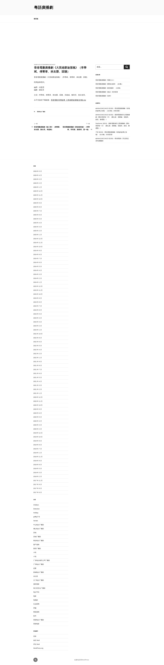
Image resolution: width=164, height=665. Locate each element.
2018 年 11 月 (37, 457)
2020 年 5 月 (37, 417)
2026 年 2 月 (37, 183)
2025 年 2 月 (37, 231)
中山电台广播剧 (38, 525)
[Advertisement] (82, 38)
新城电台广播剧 (38, 572)
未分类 (35, 576)
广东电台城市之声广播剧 (41, 560)
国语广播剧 (37, 548)
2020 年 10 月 (37, 405)
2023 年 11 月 (37, 290)
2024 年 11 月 (37, 242)
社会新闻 (36, 604)
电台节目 (36, 592)
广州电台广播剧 (38, 564)
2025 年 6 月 (37, 215)
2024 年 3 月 (37, 274)
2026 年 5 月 (37, 171)
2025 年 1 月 (37, 234)
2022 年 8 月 (37, 338)
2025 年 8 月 (37, 207)
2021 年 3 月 (37, 385)
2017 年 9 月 (37, 484)
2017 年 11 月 (37, 480)
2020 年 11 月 (37, 401)
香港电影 (36, 624)
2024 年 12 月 (37, 239)
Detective (36, 509)
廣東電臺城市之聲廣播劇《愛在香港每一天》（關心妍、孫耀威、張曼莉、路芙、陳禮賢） (112, 117)
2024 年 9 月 (37, 250)
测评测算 (36, 584)
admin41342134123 (49, 64)
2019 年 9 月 (37, 441)
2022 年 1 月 (37, 357)
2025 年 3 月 (37, 227)
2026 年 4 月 (37, 175)
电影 (34, 596)
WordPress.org (38, 648)
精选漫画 (36, 612)
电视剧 (35, 600)
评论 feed (36, 644)
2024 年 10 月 (37, 246)
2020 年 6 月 (37, 413)
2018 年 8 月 (37, 464)
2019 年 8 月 (37, 445)
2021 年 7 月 (37, 369)
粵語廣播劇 (43, 7)
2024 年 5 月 (37, 266)
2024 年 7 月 (37, 258)
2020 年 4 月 (37, 421)
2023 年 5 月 (37, 314)
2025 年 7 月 (37, 211)
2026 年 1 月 (37, 187)
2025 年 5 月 (37, 219)
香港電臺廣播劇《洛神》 (103, 96)
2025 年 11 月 (37, 195)
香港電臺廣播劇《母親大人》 (105, 80)
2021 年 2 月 (37, 389)
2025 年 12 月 (37, 191)
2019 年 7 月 (37, 449)
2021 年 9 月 (37, 361)
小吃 (34, 552)
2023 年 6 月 (37, 310)
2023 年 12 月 (37, 286)
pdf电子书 (36, 517)
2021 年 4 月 (37, 381)
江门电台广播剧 (38, 580)
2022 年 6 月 (37, 342)
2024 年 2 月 (37, 278)
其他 (34, 532)
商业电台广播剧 (38, 540)
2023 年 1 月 (37, 330)
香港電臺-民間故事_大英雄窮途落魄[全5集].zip (68, 100)
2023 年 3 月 (37, 322)
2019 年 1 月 (37, 453)
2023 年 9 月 (37, 298)
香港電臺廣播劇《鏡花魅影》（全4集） (108, 88)
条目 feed (36, 640)
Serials (35, 521)
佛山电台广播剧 (38, 528)
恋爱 (34, 568)
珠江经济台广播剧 (39, 588)
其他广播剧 (37, 536)
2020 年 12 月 (37, 397)
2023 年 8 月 (37, 302)
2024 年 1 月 (37, 282)
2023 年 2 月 (37, 326)
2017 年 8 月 (37, 488)
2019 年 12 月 (37, 433)
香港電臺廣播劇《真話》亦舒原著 (106, 92)
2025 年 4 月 (37, 223)
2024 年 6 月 (37, 262)
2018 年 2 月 (37, 476)
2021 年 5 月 (37, 377)
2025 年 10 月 (37, 199)
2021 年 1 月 (37, 393)
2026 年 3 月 (37, 179)
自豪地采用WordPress (81, 660)
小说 (34, 556)
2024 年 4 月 (37, 270)
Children (36, 505)
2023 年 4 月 (37, 318)
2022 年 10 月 (37, 334)
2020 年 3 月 (37, 425)
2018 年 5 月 (37, 468)
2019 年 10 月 (37, 437)
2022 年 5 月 (37, 345)
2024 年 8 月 (37, 254)
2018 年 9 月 (37, 461)
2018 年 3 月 (37, 472)
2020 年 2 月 (37, 429)
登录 (34, 636)
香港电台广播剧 (41, 111)
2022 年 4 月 (37, 350)
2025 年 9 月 (37, 203)
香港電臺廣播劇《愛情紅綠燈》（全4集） (109, 84)
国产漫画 (36, 544)
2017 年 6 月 (37, 492)
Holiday (35, 513)
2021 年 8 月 (37, 365)
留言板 (36, 19)
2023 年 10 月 (37, 294)
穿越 (34, 608)
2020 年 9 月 (37, 409)
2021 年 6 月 (37, 373)
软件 (34, 616)
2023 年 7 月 (37, 306)
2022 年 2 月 (37, 353)
